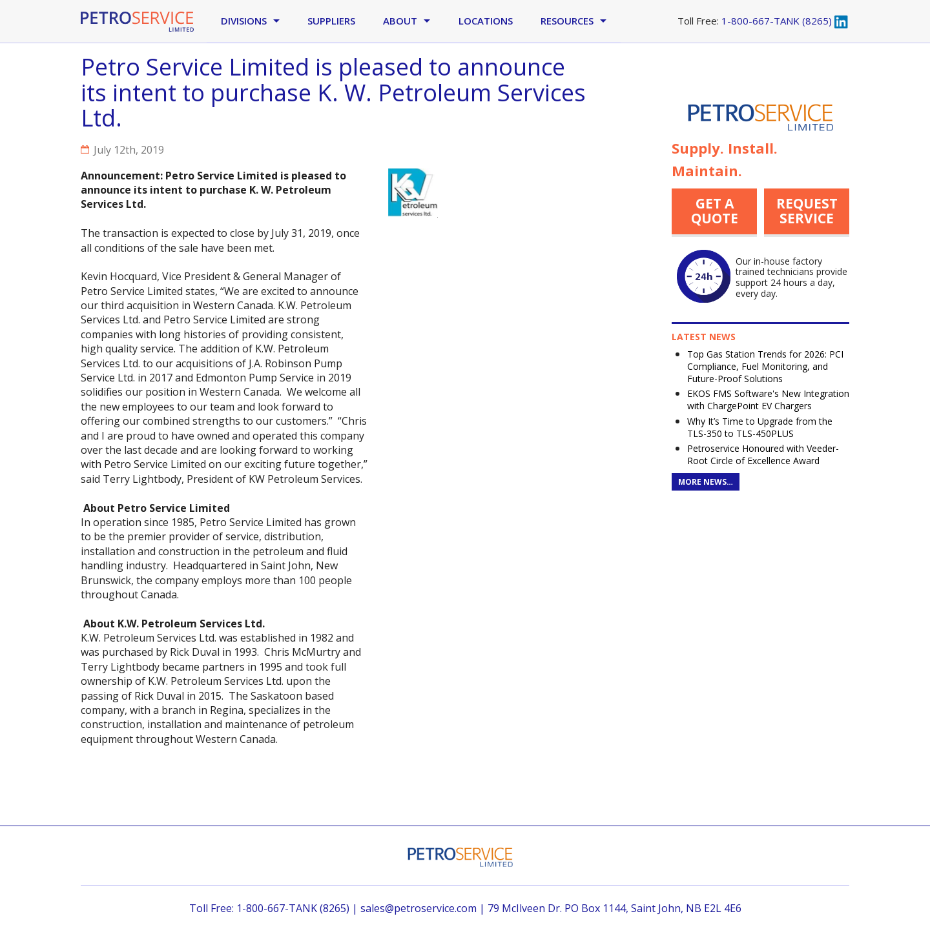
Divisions (244, 20)
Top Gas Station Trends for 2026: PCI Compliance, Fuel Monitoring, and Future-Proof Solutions (765, 366)
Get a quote (714, 210)
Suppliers (331, 20)
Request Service (807, 210)
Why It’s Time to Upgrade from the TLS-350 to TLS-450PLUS (759, 427)
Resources (567, 20)
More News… (705, 481)
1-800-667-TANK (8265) (776, 20)
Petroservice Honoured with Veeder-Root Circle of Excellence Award (763, 454)
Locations (486, 20)
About (400, 20)
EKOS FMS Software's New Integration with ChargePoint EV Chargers (768, 399)
